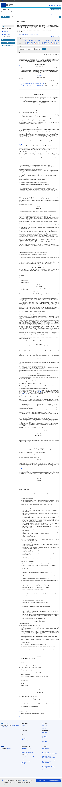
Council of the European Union (47, 751)
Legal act (8, 48)
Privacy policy (23, 762)
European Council (45, 749)
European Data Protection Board (47, 765)
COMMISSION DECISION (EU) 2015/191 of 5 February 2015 (33, 83)
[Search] (60, 17)
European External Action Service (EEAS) (48, 757)
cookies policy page (23, 780)
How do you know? (26, 0)
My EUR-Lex (52, 5)
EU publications (44, 737)
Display (44, 49)
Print (54, 14)
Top (19, 716)
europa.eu (9, 748)
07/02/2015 (8, 47)
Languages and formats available (24, 38)
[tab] (38, 38)
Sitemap (22, 728)
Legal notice (23, 763)
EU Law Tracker (44, 741)
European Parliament (45, 748)
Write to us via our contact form (26, 751)
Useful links (44, 728)
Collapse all (57, 36)
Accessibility (23, 739)
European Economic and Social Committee (49, 758)
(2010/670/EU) (39, 75)
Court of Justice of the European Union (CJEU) (49, 753)
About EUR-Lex (44, 725)
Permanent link (5, 33)
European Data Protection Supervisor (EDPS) (49, 763)
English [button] (58, 5)
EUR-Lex (5, 10)
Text (3, 26)
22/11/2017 (8, 45)
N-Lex (43, 740)
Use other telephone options (26, 749)
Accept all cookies (41, 780)
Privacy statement (24, 740)
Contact (22, 726)
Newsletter (43, 726)
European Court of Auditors (46, 756)
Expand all (52, 36)
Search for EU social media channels (27, 756)
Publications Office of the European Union (49, 767)
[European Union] (4, 746)
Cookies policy (23, 738)
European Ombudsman (46, 762)
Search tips (14, 19)
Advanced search (58, 19)
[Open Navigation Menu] (5, 17)
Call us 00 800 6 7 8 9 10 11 (26, 748)
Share (58, 14)
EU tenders (43, 733)
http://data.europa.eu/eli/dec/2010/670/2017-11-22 (29, 34)
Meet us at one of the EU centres (27, 752)
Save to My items (6, 36)
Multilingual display (21, 46)
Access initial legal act (21, 32)
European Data (44, 732)
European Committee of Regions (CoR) (48, 760)
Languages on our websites (26, 761)
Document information (6, 28)
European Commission (45, 752)
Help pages (23, 725)
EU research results (45, 735)
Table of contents (6, 39)
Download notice (6, 34)
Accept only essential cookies (53, 780)
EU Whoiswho (44, 736)
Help (50, 14)
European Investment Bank (46, 761)
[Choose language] (22, 49)
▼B (19, 159)
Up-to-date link (5, 31)
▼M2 (20, 144)
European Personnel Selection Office (48, 766)
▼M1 (20, 395)
